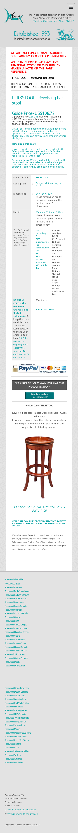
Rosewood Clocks (12, 636)
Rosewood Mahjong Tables (16, 710)
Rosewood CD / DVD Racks (16, 613)
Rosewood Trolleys (12, 755)
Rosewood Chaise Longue (16, 624)
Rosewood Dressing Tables (16, 699)
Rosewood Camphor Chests (16, 632)
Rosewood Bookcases (14, 602)
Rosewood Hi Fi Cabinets (15, 714)
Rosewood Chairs (12, 617)
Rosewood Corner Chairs (15, 643)
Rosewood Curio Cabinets (15, 650)
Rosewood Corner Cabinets (16, 647)
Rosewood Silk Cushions (15, 654)
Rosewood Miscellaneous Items (18, 733)
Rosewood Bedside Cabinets (17, 595)
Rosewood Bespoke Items (16, 598)
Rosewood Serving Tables (15, 725)
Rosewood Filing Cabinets (15, 721)
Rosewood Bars (12, 583)
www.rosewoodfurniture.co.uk (22, 814)
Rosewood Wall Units (13, 759)
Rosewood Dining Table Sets (16, 688)
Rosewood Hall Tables (14, 706)
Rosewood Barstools (13, 587)
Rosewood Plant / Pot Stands (17, 740)
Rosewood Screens (13, 744)
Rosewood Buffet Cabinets (16, 606)
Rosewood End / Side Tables (16, 703)
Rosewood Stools (12, 747)
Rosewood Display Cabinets (16, 692)
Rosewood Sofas (12, 621)
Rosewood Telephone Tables (17, 751)
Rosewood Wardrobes (14, 762)
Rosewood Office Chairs (15, 695)
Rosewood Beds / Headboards (17, 591)
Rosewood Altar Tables (14, 579)
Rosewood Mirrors (12, 729)
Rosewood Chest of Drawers (16, 628)
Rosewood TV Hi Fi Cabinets (16, 718)
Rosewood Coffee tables (15, 639)
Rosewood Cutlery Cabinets (16, 658)
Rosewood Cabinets (13, 610)
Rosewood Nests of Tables (16, 736)
